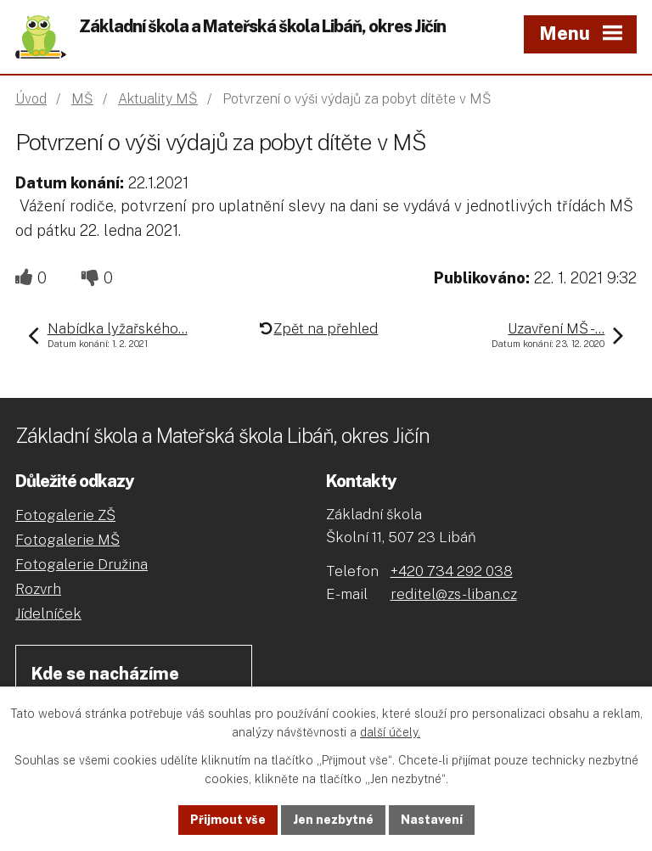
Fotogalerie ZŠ (65, 515)
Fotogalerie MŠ (67, 539)
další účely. (390, 733)
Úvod (31, 99)
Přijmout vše (228, 819)
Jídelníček (48, 613)
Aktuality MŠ (158, 99)
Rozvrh (38, 588)
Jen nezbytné (333, 819)
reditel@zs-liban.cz (454, 593)
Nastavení (432, 819)
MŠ (82, 99)
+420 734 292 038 (452, 571)
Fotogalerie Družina (81, 564)
